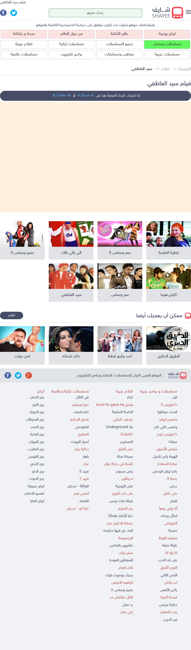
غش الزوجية (124, 486)
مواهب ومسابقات (119, 54)
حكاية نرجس (168, 605)
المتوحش (82, 427)
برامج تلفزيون (71, 54)
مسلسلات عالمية (24, 54)
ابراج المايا (37, 501)
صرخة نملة (125, 457)
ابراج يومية (167, 34)
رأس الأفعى (168, 590)
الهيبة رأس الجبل (165, 457)
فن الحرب (170, 620)
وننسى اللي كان (165, 427)
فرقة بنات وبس (121, 501)
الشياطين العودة (121, 560)
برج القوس (36, 457)
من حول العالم (72, 34)
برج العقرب (36, 449)
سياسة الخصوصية (72, 25)
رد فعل (127, 605)
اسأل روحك (168, 516)
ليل (174, 397)
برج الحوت (36, 479)
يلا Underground (119, 427)
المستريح (126, 442)
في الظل (82, 397)
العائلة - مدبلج (78, 486)
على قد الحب (167, 560)
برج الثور (38, 405)
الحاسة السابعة (122, 412)
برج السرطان (35, 420)
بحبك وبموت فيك (119, 575)
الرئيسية (185, 69)
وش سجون (124, 471)
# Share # (85, 96)
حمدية (172, 531)
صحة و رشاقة (24, 34)
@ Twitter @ (62, 96)
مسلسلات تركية (71, 44)
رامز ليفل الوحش (165, 471)
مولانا (173, 442)
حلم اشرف (81, 412)
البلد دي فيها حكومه (118, 531)
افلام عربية (23, 44)
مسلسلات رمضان (167, 44)
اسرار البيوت (80, 442)
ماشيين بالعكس (121, 545)
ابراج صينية (36, 486)
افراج (173, 501)
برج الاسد (37, 427)
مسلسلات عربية (167, 54)
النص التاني (168, 575)
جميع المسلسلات (119, 44)
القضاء (84, 501)
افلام (165, 69)
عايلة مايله (169, 545)
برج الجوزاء (36, 412)
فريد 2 (84, 471)
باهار (85, 457)
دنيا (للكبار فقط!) (120, 516)
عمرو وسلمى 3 (122, 590)
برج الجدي (37, 464)
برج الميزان (36, 442)
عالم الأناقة (119, 34)
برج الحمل (37, 397)
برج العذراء (37, 434)
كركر (130, 397)
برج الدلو (38, 471)
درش (173, 486)
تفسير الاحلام (34, 494)
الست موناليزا (167, 412)
